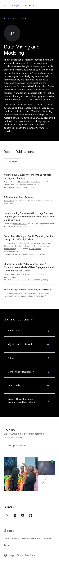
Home (6, 18)
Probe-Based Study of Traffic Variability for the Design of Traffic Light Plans (29, 238)
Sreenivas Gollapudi (12, 293)
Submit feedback (26, 555)
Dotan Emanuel (35, 249)
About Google (11, 538)
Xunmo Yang (9, 201)
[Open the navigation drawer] (5, 5)
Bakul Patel (35, 182)
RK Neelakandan (23, 182)
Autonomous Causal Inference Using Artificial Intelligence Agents (28, 177)
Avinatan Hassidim (11, 251)
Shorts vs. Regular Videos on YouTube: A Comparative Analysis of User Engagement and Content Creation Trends (29, 267)
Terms (7, 545)
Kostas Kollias (43, 293)
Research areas (18, 18)
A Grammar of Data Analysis (18, 197)
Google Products (31, 538)
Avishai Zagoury (10, 249)
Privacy (48, 538)
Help (9, 555)
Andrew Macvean (20, 224)
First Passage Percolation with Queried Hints (27, 289)
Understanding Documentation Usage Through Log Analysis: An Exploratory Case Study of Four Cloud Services (29, 216)
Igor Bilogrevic (37, 274)
